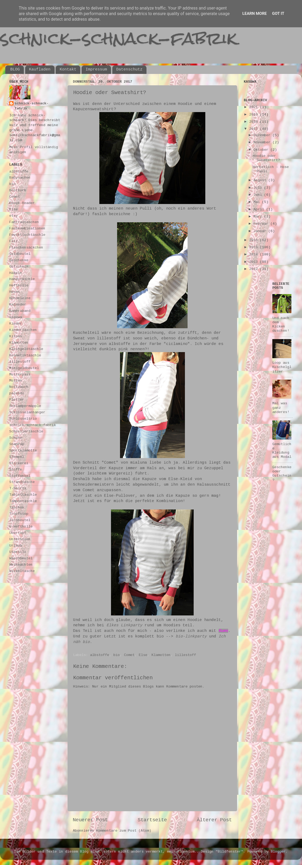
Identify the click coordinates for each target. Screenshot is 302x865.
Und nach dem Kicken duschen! (280, 324)
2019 (254, 115)
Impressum (96, 69)
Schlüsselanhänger (27, 412)
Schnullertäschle (26, 431)
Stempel (16, 457)
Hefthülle (18, 285)
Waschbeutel (21, 558)
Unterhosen (19, 539)
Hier (78, 496)
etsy (13, 216)
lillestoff (185, 655)
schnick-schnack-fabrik (118, 38)
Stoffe (15, 470)
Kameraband (19, 311)
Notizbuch (18, 387)
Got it (278, 13)
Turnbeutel (19, 520)
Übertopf (17, 533)
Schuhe (15, 438)
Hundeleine (19, 298)
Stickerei (18, 463)
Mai (258, 202)
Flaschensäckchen (26, 248)
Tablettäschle (23, 495)
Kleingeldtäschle (26, 349)
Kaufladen (40, 69)
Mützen (15, 381)
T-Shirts (17, 488)
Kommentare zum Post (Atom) (123, 831)
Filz (13, 241)
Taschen (16, 507)
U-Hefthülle (21, 527)
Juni (259, 195)
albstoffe (99, 655)
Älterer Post (214, 820)
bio (116, 655)
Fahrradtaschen (24, 222)
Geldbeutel (19, 254)
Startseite (152, 820)
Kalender (17, 305)
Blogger (278, 852)
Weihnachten (21, 565)
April (260, 209)
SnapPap (16, 444)
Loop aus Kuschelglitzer (281, 367)
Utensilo (17, 552)
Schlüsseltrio (23, 419)
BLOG (15, 69)
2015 (254, 247)
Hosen (14, 292)
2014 (254, 254)
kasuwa (15, 317)
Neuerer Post (90, 820)
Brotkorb (17, 190)
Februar (262, 224)
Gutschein (18, 267)
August (261, 180)
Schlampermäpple (25, 406)
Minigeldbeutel (24, 368)
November (263, 142)
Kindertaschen (23, 330)
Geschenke (18, 260)
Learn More (254, 13)
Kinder (15, 324)
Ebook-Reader (22, 203)
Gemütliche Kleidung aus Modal (281, 450)
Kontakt (68, 69)
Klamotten (161, 655)
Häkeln (15, 273)
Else (143, 655)
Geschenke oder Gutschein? (281, 473)
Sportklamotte (23, 451)
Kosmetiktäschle (25, 355)
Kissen (15, 336)
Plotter (16, 400)
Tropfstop (18, 514)
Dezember (263, 135)
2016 (254, 240)
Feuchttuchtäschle (27, 235)
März (259, 217)
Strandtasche (22, 482)
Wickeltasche (22, 571)
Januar (261, 231)
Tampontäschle (23, 501)
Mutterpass (19, 374)
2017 (254, 129)
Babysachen (19, 178)
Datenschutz (129, 69)
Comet (129, 655)
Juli (259, 188)
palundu (16, 393)
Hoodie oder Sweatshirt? (266, 158)
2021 (254, 107)
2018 (254, 122)
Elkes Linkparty (124, 625)
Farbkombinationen (27, 228)
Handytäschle (22, 279)
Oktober (262, 150)
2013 (254, 262)
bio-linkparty (191, 636)
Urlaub (15, 546)
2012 (254, 269)
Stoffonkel (19, 476)
